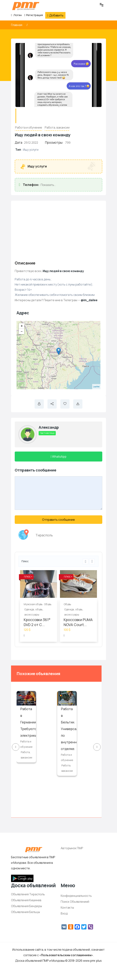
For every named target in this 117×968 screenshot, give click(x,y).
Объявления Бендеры (26, 906)
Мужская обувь (33, 604)
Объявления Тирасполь (28, 894)
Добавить (55, 15)
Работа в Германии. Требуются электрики (29, 722)
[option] (38, 606)
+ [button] (22, 326)
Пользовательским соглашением (66, 955)
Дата (18, 142)
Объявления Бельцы (25, 912)
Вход (64, 913)
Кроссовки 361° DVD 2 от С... (37, 622)
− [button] (22, 331)
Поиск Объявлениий (75, 902)
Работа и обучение (28, 127)
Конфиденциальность (76, 896)
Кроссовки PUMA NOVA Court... (78, 622)
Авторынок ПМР (72, 848)
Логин (16, 15)
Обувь (48, 604)
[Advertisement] (58, 230)
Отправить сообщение (58, 520)
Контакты (67, 907)
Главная (17, 25)
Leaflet (96, 386)
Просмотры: (54, 142)
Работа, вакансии (57, 127)
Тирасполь (44, 535)
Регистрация (33, 15)
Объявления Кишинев (26, 900)
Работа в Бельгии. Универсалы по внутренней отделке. (70, 729)
